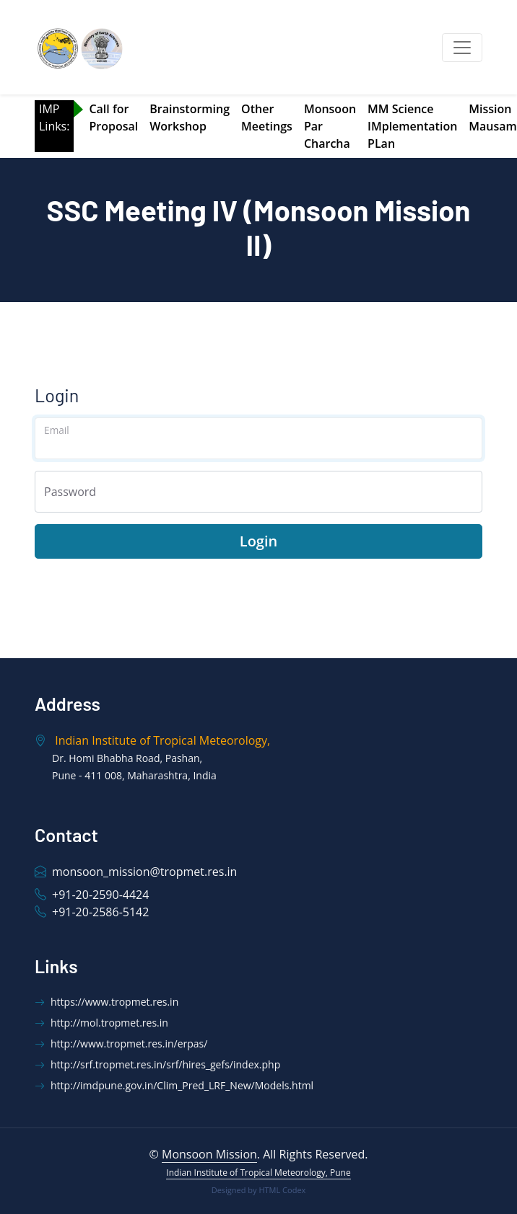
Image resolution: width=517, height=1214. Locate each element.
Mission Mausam (493, 117)
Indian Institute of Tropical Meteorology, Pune (258, 1172)
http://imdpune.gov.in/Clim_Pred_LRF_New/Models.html (174, 1085)
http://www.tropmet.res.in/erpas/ (121, 1043)
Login (258, 541)
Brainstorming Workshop (189, 117)
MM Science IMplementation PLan (412, 126)
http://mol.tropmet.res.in (101, 1022)
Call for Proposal (113, 117)
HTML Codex (281, 1189)
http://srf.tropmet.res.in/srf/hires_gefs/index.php (157, 1064)
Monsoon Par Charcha (330, 126)
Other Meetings (266, 117)
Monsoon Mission (209, 1154)
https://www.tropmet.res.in (106, 1002)
